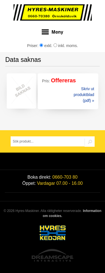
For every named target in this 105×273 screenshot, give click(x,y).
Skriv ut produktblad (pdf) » (84, 95)
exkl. (45, 45)
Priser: (33, 45)
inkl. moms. (65, 45)
